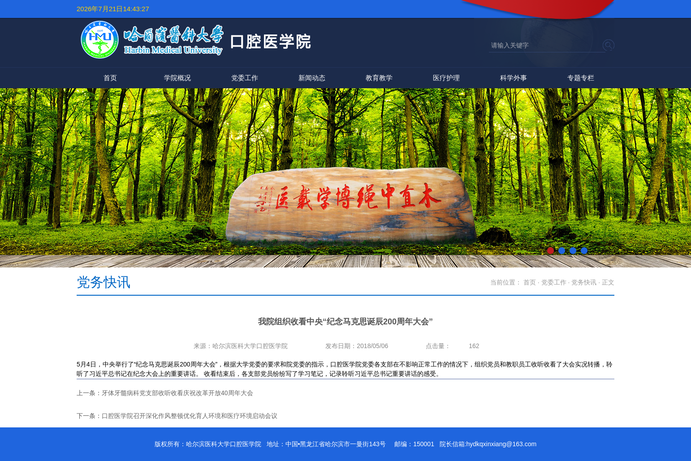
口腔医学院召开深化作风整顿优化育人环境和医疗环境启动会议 (189, 415)
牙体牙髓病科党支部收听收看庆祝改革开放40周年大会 (177, 392)
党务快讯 (583, 282)
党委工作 (244, 78)
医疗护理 (446, 78)
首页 (110, 78)
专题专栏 (580, 78)
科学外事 (513, 78)
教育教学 (379, 78)
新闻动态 (311, 78)
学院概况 (177, 78)
